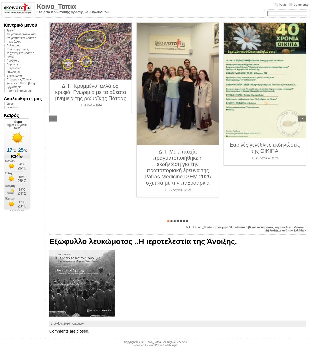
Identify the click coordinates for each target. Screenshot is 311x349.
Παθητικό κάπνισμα (18, 90)
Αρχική (10, 30)
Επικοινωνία (14, 75)
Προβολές (12, 60)
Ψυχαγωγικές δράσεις (20, 53)
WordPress (155, 345)
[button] (168, 221)
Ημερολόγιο (13, 68)
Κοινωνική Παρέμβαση (20, 83)
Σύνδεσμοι (13, 72)
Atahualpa (171, 345)
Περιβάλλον (13, 41)
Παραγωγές (13, 64)
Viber (9, 103)
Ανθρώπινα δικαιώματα (21, 34)
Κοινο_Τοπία (56, 6)
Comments (301, 4)
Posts (283, 4)
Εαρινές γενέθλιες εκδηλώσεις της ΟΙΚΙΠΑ (265, 148)
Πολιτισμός (13, 45)
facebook (12, 107)
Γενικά (10, 56)
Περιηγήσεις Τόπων (18, 79)
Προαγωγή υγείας (17, 49)
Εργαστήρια (13, 87)
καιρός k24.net (17, 210)
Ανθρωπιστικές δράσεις (21, 38)
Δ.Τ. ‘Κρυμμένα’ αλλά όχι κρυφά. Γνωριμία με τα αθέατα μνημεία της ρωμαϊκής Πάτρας (90, 92)
